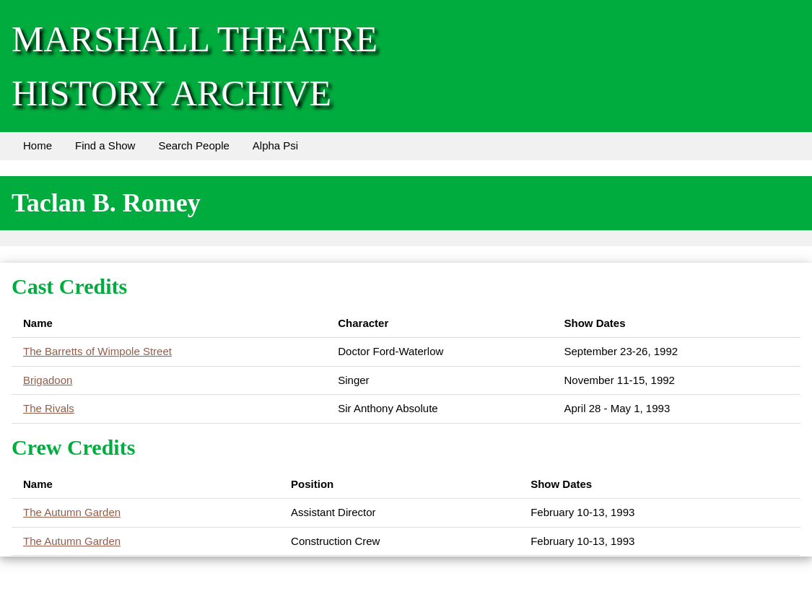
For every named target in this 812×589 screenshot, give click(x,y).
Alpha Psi (275, 145)
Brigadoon (47, 380)
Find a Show (105, 145)
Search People (193, 145)
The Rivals (48, 408)
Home (37, 145)
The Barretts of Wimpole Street (97, 351)
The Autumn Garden (72, 512)
